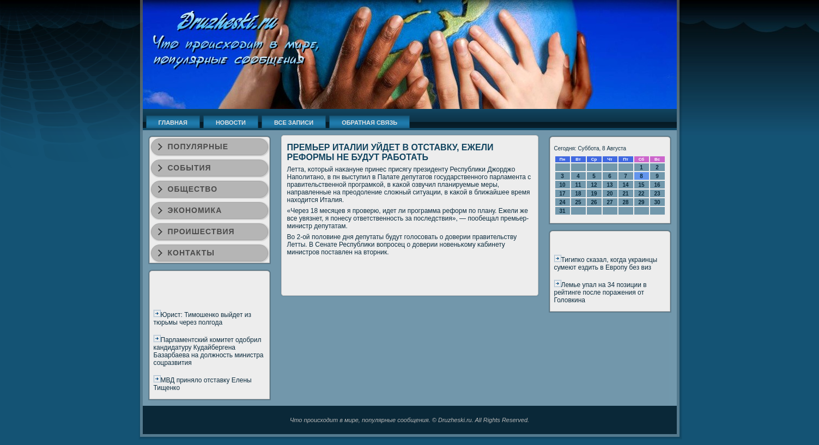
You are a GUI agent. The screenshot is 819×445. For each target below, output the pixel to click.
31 (562, 211)
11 (578, 185)
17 (562, 194)
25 (578, 202)
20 (609, 194)
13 (609, 185)
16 (657, 185)
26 (594, 202)
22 (641, 194)
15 (641, 185)
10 (562, 185)
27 (609, 202)
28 (625, 202)
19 (594, 194)
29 (641, 202)
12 (594, 185)
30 (657, 202)
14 (625, 185)
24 (562, 202)
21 (625, 194)
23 (657, 194)
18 (578, 194)
